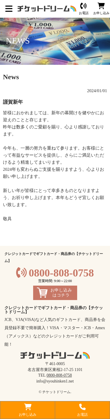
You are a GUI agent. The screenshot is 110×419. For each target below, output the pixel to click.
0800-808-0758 (61, 273)
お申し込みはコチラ (61, 292)
